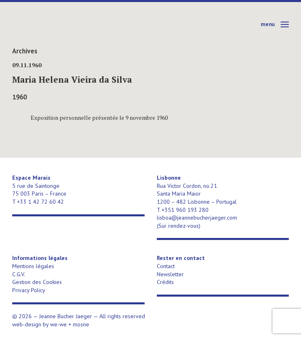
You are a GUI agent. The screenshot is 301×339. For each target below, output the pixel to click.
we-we (58, 324)
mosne (81, 324)
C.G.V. (18, 274)
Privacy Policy (28, 290)
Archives (24, 50)
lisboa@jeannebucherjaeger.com (197, 217)
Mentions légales (33, 266)
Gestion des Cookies (37, 282)
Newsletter (170, 274)
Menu (268, 24)
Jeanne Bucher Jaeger (74, 24)
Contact (166, 266)
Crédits (165, 282)
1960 (19, 96)
